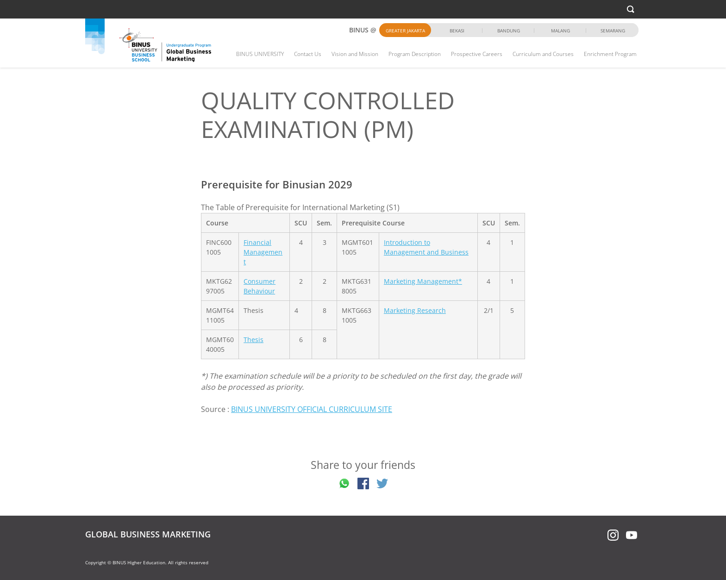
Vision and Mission (355, 54)
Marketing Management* (423, 281)
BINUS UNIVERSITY (260, 54)
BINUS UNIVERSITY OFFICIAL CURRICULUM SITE (311, 409)
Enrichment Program (610, 54)
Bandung (508, 30)
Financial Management (263, 252)
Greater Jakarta (405, 30)
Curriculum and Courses (543, 54)
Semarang (613, 30)
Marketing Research (415, 310)
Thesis (253, 339)
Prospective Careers (476, 54)
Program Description (414, 54)
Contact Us (307, 54)
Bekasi (457, 30)
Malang (560, 30)
